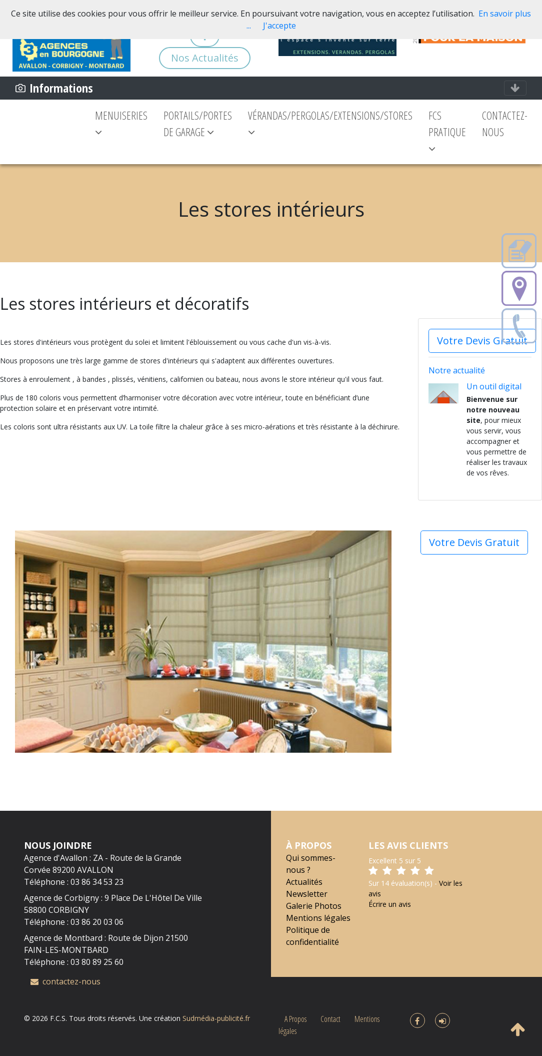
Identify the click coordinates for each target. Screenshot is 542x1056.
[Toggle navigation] (515, 88)
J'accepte (279, 25)
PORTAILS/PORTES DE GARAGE (188, 123)
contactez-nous (65, 981)
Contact (330, 1018)
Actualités (304, 881)
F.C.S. (58, 1018)
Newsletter (307, 893)
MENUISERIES (112, 123)
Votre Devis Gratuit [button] (482, 340)
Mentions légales (318, 917)
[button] (37, 659)
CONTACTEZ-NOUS (503, 123)
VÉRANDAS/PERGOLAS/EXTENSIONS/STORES (328, 123)
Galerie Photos (314, 905)
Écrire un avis (389, 904)
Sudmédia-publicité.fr (216, 1018)
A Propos (295, 1018)
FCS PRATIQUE (445, 132)
